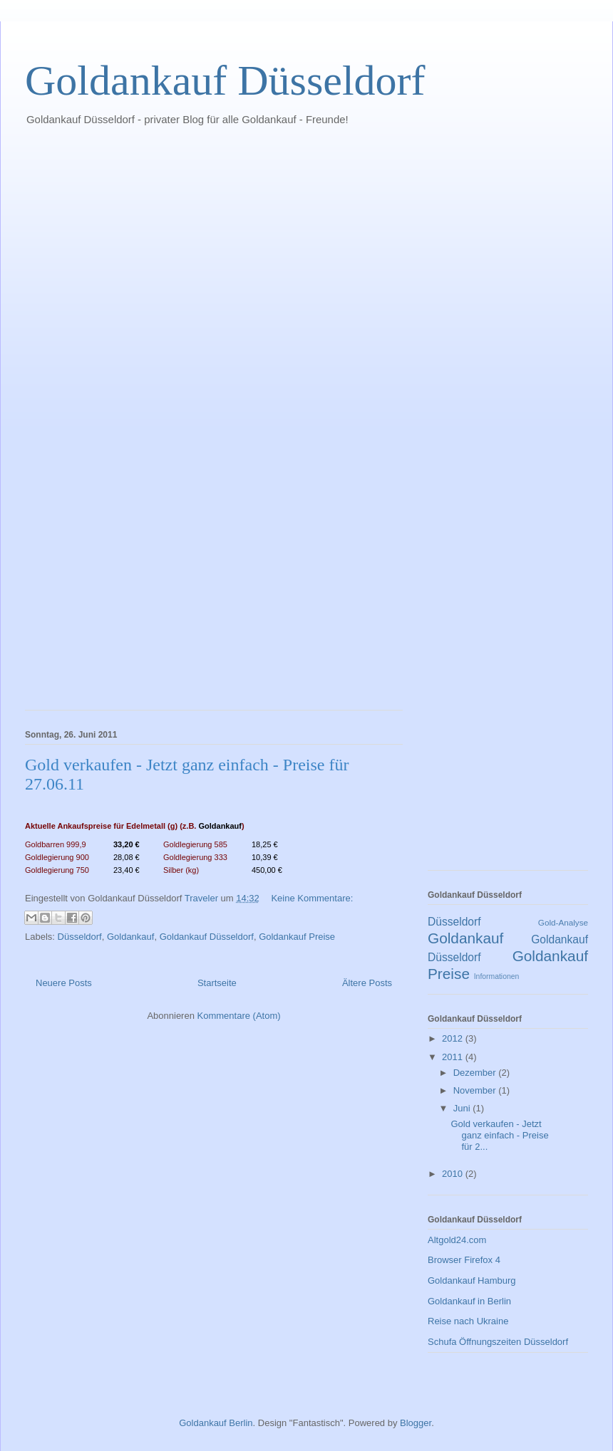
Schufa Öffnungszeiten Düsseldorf (498, 1341)
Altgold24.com (457, 1240)
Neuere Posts (64, 983)
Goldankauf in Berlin (469, 1301)
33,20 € (126, 844)
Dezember (476, 1072)
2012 (453, 1038)
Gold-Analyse (563, 922)
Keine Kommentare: (312, 898)
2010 (453, 1173)
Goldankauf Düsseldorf (225, 80)
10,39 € (265, 857)
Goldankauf (220, 826)
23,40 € (126, 870)
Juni (463, 1108)
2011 (453, 1057)
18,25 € (265, 844)
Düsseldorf (80, 936)
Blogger (415, 1423)
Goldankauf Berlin (215, 1423)
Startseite (217, 983)
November (476, 1090)
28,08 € (126, 857)
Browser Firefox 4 (464, 1259)
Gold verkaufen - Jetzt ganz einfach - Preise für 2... (499, 1135)
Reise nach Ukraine (468, 1321)
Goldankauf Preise (297, 936)
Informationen (497, 976)
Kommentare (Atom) (239, 1015)
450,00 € (267, 870)
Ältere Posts (367, 983)
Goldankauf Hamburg (472, 1280)
